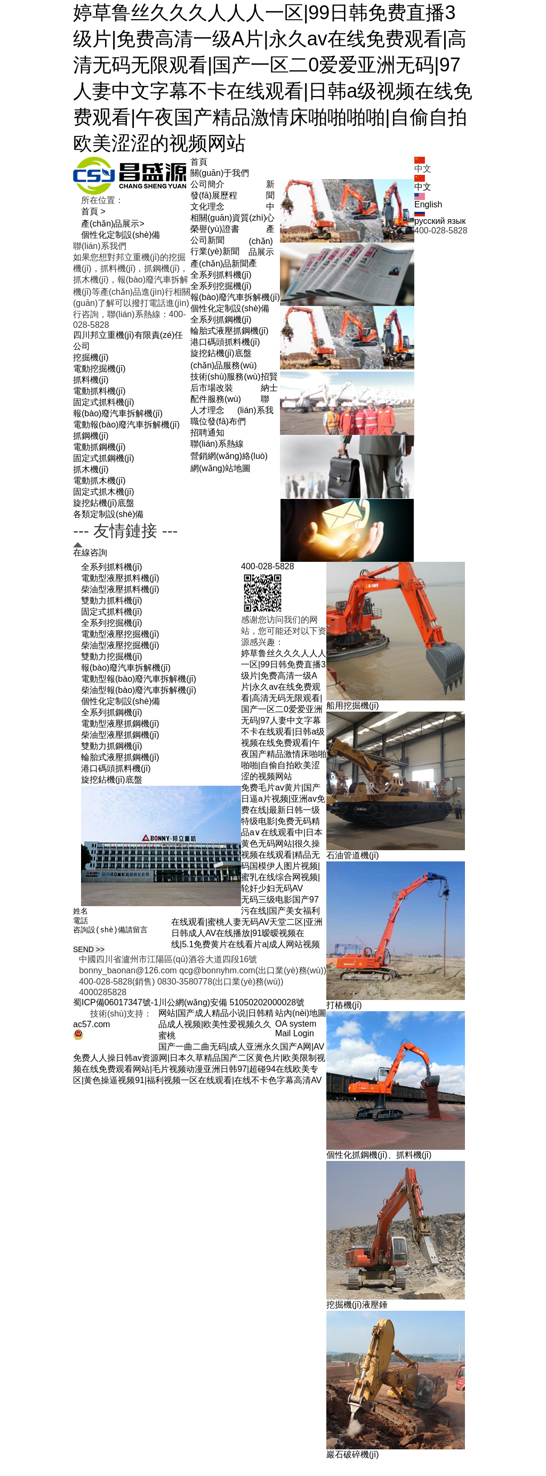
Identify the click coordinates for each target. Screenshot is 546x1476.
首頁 (198, 161)
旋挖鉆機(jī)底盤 (221, 353)
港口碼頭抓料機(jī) (225, 341)
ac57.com (91, 1027)
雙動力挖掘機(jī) (111, 656)
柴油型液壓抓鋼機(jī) (120, 734)
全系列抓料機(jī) (221, 274)
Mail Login (294, 1036)
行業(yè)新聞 (214, 251)
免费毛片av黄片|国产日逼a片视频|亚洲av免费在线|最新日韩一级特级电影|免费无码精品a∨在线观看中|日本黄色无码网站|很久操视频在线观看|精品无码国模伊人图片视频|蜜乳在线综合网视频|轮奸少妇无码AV (283, 838)
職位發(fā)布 (213, 421)
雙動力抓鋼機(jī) (111, 746)
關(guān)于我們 (219, 173)
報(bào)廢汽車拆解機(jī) (235, 297)
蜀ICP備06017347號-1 (115, 1005)
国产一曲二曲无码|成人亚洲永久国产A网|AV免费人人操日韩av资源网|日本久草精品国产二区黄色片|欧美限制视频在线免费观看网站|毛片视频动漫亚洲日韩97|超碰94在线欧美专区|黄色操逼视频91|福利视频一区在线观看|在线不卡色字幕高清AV (199, 1066)
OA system (295, 1026)
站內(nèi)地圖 (300, 1016)
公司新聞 (207, 240)
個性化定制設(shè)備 (229, 308)
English (428, 201)
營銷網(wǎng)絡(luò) (229, 456)
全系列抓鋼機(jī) (221, 319)
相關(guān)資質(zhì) (228, 217)
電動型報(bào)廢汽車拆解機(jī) (138, 678)
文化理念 (207, 206)
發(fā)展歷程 (213, 195)
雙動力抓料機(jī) (111, 600)
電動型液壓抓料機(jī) (120, 578)
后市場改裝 (211, 387)
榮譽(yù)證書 (214, 228)
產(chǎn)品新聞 (219, 263)
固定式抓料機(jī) (111, 611)
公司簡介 (207, 184)
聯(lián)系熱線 (217, 443)
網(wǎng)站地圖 (220, 468)
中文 (422, 183)
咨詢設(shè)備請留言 (125, 935)
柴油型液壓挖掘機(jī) (120, 645)
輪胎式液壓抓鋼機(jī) (229, 330)
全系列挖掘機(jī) (221, 286)
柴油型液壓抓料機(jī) (120, 589)
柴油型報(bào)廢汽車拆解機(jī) (138, 690)
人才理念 (207, 410)
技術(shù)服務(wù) (225, 376)
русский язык (439, 217)
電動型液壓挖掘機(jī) (120, 634)
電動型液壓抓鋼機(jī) (120, 723)
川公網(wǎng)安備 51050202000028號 (231, 1005)
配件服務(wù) (215, 399)
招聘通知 (207, 432)
